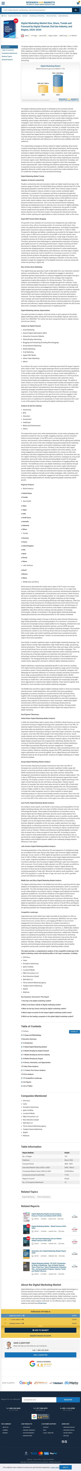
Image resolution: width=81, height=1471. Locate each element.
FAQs (44, 1430)
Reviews (5, 1433)
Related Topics (7, 56)
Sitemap (29, 1459)
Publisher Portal (68, 1430)
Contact (46, 1427)
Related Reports (7, 59)
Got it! (65, 1467)
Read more (43, 1303)
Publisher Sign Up (69, 1427)
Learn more (55, 1467)
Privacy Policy (37, 1459)
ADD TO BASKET (40, 1330)
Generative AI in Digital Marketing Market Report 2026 (49, 1252)
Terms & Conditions (48, 1459)
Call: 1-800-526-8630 (40, 1350)
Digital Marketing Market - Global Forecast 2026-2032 (49, 1227)
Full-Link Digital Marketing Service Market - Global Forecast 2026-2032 (47, 1240)
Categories (26, 1427)
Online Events (67, 1433)
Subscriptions (27, 1435)
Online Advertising (43, 1197)
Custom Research (28, 1433)
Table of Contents (8, 50)
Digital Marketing (28, 1197)
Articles (66, 1435)
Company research (29, 1430)
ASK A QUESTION (40, 1355)
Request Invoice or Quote (40, 1336)
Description (6, 47)
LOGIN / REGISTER (48, 1433)
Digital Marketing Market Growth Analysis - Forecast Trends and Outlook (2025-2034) (47, 1215)
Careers (5, 1430)
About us (5, 1427)
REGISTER (68, 1400)
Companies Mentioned (9, 53)
